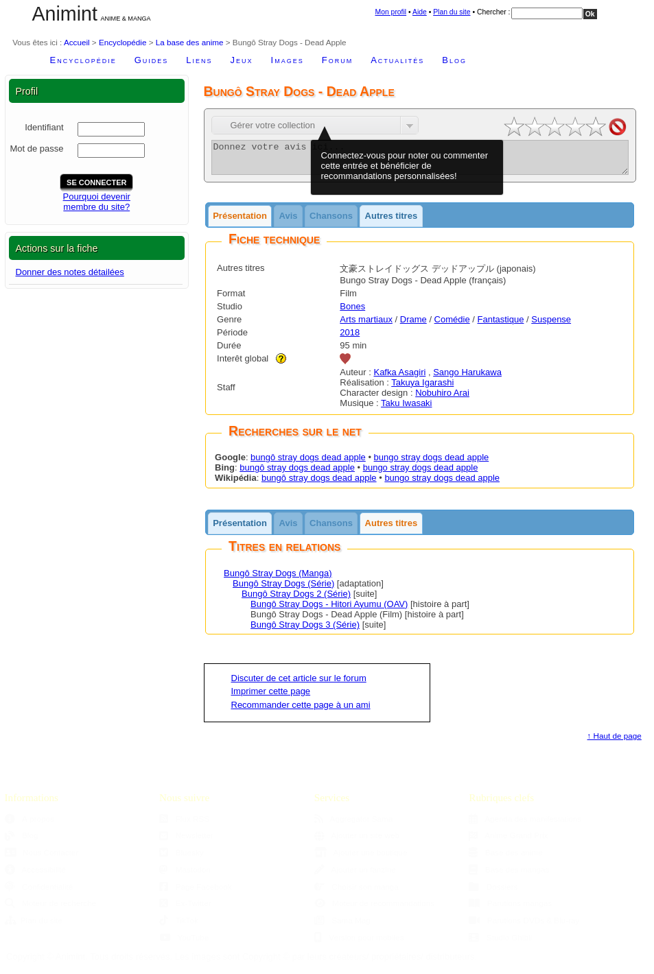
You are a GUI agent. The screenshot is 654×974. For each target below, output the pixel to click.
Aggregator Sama (353, 824)
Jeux (242, 60)
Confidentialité (39, 892)
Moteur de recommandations (374, 909)
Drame (413, 325)
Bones (352, 312)
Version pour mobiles (359, 943)
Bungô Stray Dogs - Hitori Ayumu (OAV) (329, 610)
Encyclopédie (123, 42)
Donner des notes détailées (70, 272)
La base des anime (190, 42)
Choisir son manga (356, 892)
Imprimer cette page (271, 697)
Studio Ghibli (500, 943)
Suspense (551, 325)
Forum (337, 60)
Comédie (452, 325)
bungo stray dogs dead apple (431, 463)
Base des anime (505, 858)
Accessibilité (35, 875)
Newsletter (186, 841)
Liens (199, 60)
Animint (64, 14)
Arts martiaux (366, 325)
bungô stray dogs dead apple (308, 463)
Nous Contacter (42, 858)
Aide (419, 12)
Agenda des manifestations (525, 824)
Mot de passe (36, 148)
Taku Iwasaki (406, 409)
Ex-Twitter (185, 909)
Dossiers (493, 892)
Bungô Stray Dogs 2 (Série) (296, 600)
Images (287, 60)
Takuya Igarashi (422, 388)
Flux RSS (184, 824)
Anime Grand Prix (508, 841)
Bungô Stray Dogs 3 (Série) (305, 631)
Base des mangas (509, 875)
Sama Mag (342, 926)
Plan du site (451, 12)
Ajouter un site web (356, 841)
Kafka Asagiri (399, 378)
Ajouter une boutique (361, 858)
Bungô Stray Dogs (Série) (283, 589)
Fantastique (500, 325)
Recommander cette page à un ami (301, 711)
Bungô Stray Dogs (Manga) (278, 579)
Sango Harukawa (467, 378)
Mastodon (185, 875)
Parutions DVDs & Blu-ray (524, 926)
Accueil (77, 42)
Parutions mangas (510, 909)
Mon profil (391, 12)
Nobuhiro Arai (442, 399)
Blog (454, 60)
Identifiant (44, 127)
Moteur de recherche (50, 909)
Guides (152, 60)
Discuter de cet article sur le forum (298, 684)
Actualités (397, 60)
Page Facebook (195, 892)
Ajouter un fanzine (355, 875)
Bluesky (181, 858)
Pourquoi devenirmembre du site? (96, 201)
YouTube (184, 943)
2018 (350, 338)
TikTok (178, 926)
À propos (29, 824)
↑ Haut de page (614, 741)
